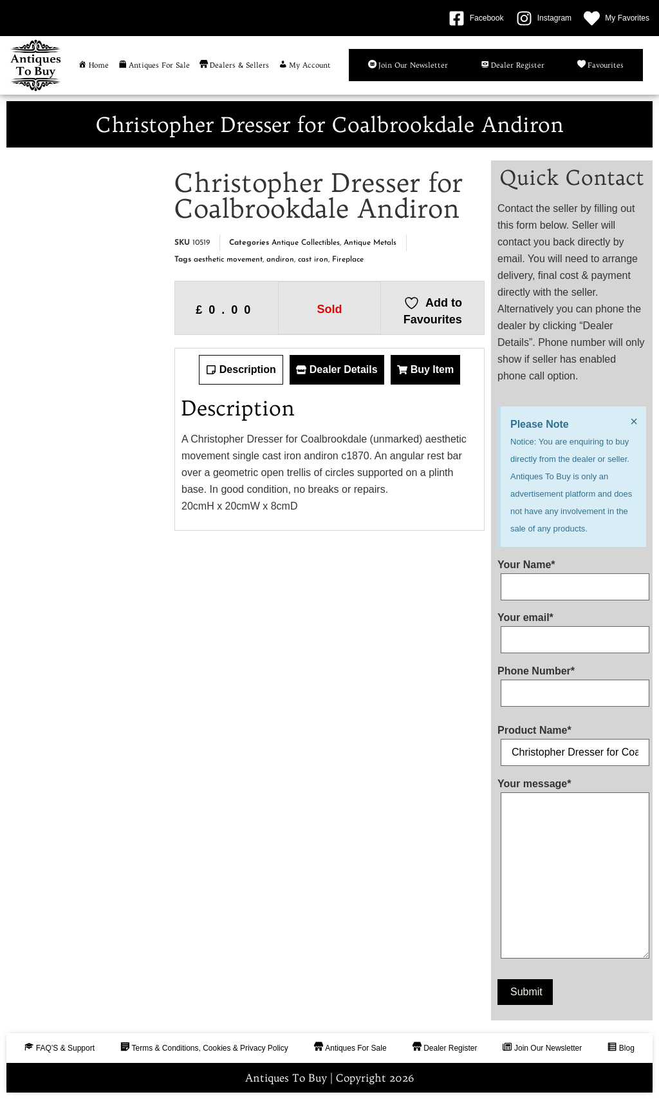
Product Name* (571, 741)
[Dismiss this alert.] (634, 421)
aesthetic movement (228, 259)
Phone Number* (571, 682)
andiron (280, 259)
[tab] (241, 370)
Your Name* (571, 576)
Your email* (571, 629)
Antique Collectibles (306, 243)
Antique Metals (370, 243)
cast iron (313, 259)
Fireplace (348, 259)
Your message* (571, 871)
